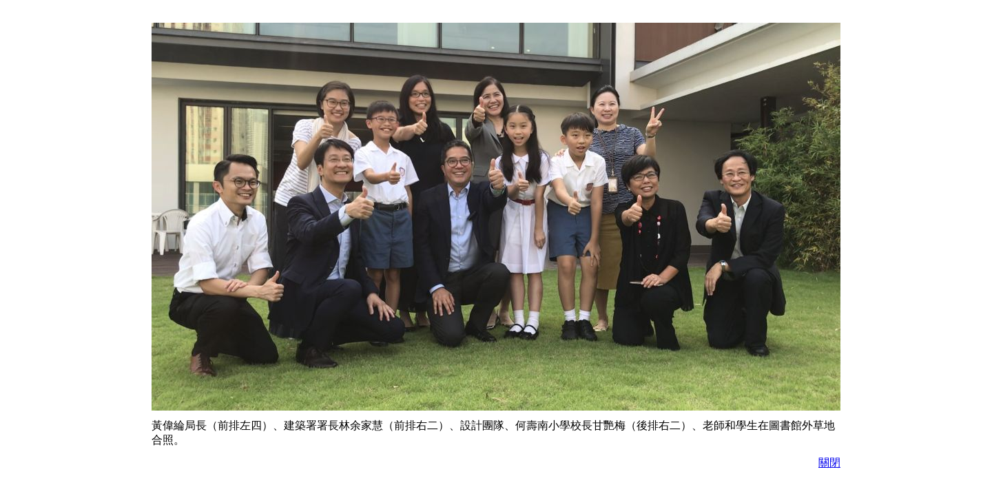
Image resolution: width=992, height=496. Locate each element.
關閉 (829, 462)
